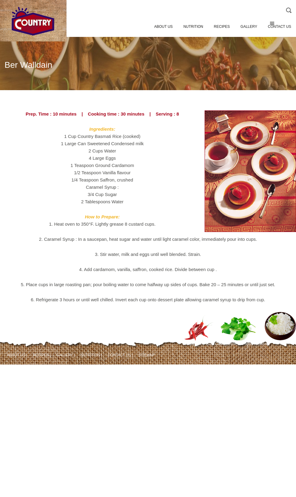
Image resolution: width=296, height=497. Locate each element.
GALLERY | (65, 355)
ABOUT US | (17, 355)
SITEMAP (146, 355)
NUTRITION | (91, 355)
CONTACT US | (120, 355)
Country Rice (33, 28)
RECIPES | (42, 355)
